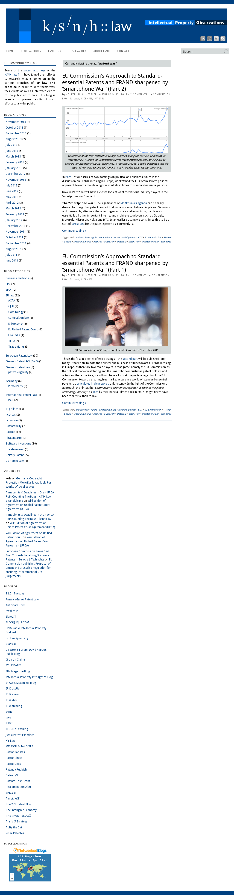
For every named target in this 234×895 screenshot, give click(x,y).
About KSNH (102, 51)
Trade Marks (16, 346)
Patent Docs (13, 764)
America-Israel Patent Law (22, 599)
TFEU (11, 341)
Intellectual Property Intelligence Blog (29, 677)
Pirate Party (15, 386)
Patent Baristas (15, 752)
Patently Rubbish (16, 769)
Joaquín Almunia (82, 241)
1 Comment (138, 275)
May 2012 (12, 197)
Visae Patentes (15, 833)
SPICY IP (11, 792)
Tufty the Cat (14, 827)
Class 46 (11, 644)
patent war (134, 241)
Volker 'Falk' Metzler (81, 94)
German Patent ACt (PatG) (22, 361)
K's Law (10, 740)
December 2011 (16, 226)
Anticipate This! (15, 605)
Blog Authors (31, 51)
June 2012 (12, 191)
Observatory (77, 51)
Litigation (12, 420)
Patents (99, 98)
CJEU (11, 306)
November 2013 (16, 122)
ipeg (8, 717)
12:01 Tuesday (15, 593)
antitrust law (82, 237)
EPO (8, 289)
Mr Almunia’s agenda (133, 203)
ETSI (140, 237)
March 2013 (13, 156)
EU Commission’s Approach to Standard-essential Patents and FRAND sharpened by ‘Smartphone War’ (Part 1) (115, 263)
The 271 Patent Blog (18, 804)
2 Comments (138, 94)
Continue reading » (74, 230)
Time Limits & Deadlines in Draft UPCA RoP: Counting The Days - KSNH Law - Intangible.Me (30, 496)
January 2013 (14, 168)
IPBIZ (9, 711)
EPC (8, 284)
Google (67, 241)
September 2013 (16, 133)
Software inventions (18, 443)
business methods (17, 278)
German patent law (18, 367)
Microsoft (109, 241)
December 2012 (16, 173)
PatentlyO (12, 775)
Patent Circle (14, 758)
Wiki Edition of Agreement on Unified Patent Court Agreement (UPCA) (28, 505)
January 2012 (14, 220)
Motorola (121, 241)
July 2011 (11, 254)
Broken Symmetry (17, 638)
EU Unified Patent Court (23, 329)
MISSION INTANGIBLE (19, 746)
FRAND (167, 237)
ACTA (11, 300)
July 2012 (11, 185)
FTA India (14, 335)
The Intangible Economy (21, 810)
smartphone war (150, 241)
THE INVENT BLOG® (18, 815)
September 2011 (16, 243)
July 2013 (11, 144)
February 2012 (15, 214)
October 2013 (14, 127)
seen (95, 392)
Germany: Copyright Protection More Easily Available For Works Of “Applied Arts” (28, 482)
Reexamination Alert (18, 786)
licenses (87, 98)
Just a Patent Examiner (20, 735)
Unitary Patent (15, 455)
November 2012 (16, 179)
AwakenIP (12, 611)
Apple (94, 237)
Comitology (15, 312)
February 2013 (15, 162)
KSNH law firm (14, 74)
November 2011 (16, 231)
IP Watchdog (14, 706)
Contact (123, 51)
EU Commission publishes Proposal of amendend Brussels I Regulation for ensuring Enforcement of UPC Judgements (29, 568)
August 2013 (14, 139)
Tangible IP (13, 798)
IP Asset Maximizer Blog (21, 682)
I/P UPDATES (13, 665)
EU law (74, 98)
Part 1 (69, 177)
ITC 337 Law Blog (17, 729)
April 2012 (12, 202)
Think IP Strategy (16, 821)
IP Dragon (12, 694)
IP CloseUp (13, 688)
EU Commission (152, 237)
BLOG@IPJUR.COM (17, 622)
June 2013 (12, 150)
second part (130, 358)
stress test (78, 223)
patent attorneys (34, 70)
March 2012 (13, 208)
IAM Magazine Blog (18, 671)
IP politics (12, 409)
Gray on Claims (16, 659)
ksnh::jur (54, 51)
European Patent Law (19, 355)
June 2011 (12, 260)
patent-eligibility (18, 372)
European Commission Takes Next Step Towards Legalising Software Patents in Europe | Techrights (27, 555)
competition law (107, 237)
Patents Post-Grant (18, 781)
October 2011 (14, 237)
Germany (12, 381)
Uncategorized (15, 449)
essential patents (127, 237)
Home (10, 51)
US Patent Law (15, 460)
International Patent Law (21, 395)
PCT (11, 400)
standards (166, 241)
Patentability (13, 426)
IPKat (9, 723)
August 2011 (14, 249)
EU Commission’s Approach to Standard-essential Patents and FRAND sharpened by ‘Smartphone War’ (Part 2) (115, 82)
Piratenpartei (14, 437)
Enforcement (16, 323)
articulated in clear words (93, 383)
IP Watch (11, 700)
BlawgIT (11, 616)
